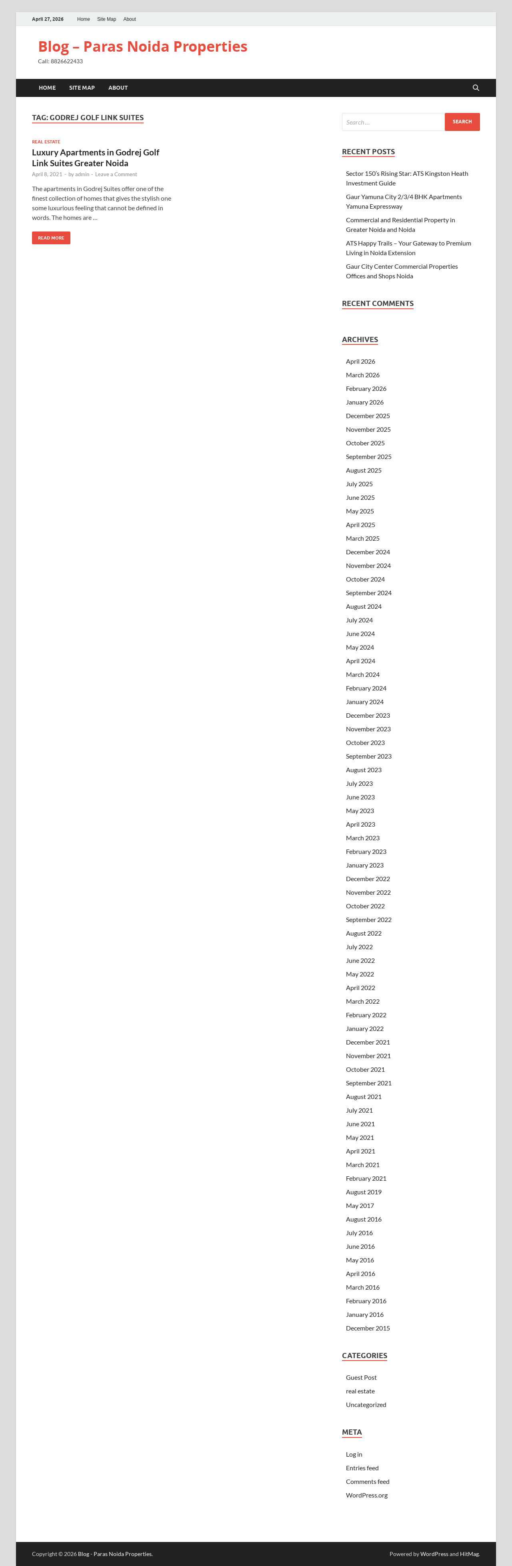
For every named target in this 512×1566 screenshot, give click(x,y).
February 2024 (366, 688)
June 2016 (360, 1246)
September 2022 (369, 919)
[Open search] (476, 88)
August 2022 (364, 933)
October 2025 (365, 443)
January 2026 (365, 402)
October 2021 (365, 1069)
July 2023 (359, 783)
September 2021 (369, 1083)
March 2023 (363, 837)
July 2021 (359, 1110)
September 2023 (369, 756)
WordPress (434, 1553)
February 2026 (366, 388)
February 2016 (366, 1300)
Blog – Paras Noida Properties (143, 46)
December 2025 (368, 415)
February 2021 (366, 1178)
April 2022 (360, 987)
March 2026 (363, 374)
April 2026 (360, 361)
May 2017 (360, 1205)
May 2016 (360, 1260)
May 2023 (360, 810)
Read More (48, 236)
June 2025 (360, 497)
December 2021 (368, 1042)
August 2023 (364, 769)
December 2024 (368, 552)
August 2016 (364, 1219)
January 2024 (365, 701)
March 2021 (363, 1164)
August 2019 (364, 1192)
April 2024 (360, 660)
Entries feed (362, 1467)
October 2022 (365, 906)
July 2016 (359, 1232)
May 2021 (360, 1137)
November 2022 (368, 892)
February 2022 (366, 1015)
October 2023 (365, 742)
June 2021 (360, 1123)
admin (82, 174)
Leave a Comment (116, 174)
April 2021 (360, 1151)
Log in (354, 1454)
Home (83, 19)
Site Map (106, 19)
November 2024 (368, 565)
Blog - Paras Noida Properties (115, 1553)
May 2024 (360, 647)
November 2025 (368, 429)
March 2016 (363, 1287)
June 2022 (360, 960)
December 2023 (368, 715)
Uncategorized (366, 1404)
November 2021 (368, 1055)
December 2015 (368, 1328)
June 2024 (360, 633)
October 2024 (365, 579)
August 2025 (364, 470)
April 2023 (360, 824)
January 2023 (365, 865)
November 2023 (368, 729)
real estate (46, 142)
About (129, 19)
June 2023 (360, 797)
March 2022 (363, 1001)
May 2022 (360, 974)
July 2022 (359, 946)
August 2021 (364, 1096)
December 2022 (368, 878)
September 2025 (369, 456)
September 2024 (369, 592)
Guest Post (361, 1377)
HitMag (469, 1553)
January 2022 (365, 1028)
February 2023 (366, 851)
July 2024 (359, 620)
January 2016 (365, 1314)
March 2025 (363, 538)
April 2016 (360, 1273)
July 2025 (359, 483)
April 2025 (360, 524)
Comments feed (368, 1481)
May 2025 (360, 511)
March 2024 (363, 674)
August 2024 (364, 606)
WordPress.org (367, 1495)
